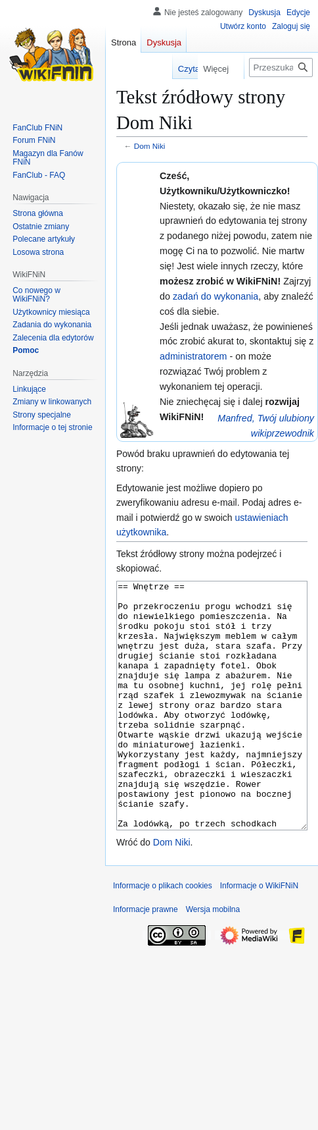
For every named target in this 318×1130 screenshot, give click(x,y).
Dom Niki (150, 146)
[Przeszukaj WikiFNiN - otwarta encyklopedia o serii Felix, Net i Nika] (281, 67)
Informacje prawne (145, 958)
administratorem (193, 356)
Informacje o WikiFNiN (259, 935)
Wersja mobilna (213, 958)
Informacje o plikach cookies (162, 935)
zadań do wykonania (215, 296)
